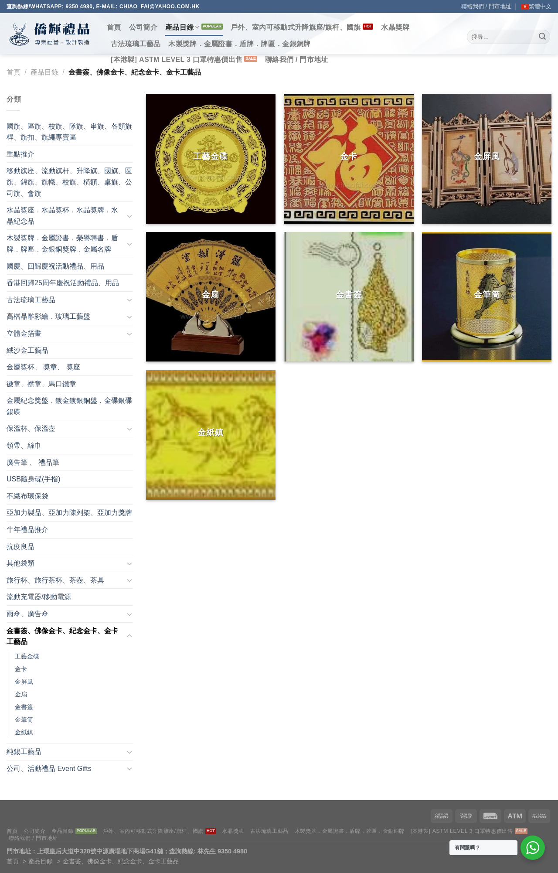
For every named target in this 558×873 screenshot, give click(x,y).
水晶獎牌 (395, 27)
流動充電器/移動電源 (39, 596)
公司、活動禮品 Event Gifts (49, 768)
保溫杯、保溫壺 (31, 428)
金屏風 (24, 681)
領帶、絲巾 (24, 445)
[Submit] (542, 37)
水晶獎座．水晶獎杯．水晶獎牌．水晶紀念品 (62, 215)
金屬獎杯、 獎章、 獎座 (43, 367)
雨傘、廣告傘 (27, 613)
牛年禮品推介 (27, 529)
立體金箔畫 (24, 333)
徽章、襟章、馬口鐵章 (41, 384)
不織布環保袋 (27, 496)
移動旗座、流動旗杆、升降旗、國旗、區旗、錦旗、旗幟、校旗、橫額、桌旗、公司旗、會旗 (69, 182)
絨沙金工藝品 (27, 350)
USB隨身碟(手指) (34, 479)
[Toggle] (129, 216)
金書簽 (24, 706)
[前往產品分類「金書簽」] (348, 296)
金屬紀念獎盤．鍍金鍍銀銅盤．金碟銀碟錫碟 (69, 406)
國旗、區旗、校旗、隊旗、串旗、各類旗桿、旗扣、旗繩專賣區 (69, 132)
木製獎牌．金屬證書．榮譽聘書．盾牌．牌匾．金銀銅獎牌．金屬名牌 (62, 243)
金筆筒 (24, 719)
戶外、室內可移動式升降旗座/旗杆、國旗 (296, 27)
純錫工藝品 (24, 751)
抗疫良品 (20, 546)
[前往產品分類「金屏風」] (486, 158)
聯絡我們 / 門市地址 (486, 6)
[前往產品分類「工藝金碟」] (211, 158)
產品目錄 (182, 27)
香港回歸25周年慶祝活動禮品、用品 (63, 282)
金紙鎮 (24, 732)
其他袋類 (20, 563)
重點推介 (20, 154)
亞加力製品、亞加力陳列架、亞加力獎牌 (69, 512)
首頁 (114, 27)
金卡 (21, 668)
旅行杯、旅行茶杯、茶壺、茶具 (55, 580)
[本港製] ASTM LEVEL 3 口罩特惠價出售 (176, 59)
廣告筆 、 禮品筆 (33, 462)
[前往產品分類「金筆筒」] (486, 296)
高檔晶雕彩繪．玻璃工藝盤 (48, 316)
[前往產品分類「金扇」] (211, 296)
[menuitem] (536, 6)
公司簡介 (143, 27)
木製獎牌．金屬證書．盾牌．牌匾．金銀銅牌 (239, 44)
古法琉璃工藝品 (135, 44)
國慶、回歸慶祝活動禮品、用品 (55, 266)
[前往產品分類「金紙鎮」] (211, 435)
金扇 (21, 694)
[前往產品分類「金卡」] (348, 158)
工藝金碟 (27, 656)
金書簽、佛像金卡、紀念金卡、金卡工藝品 (62, 636)
